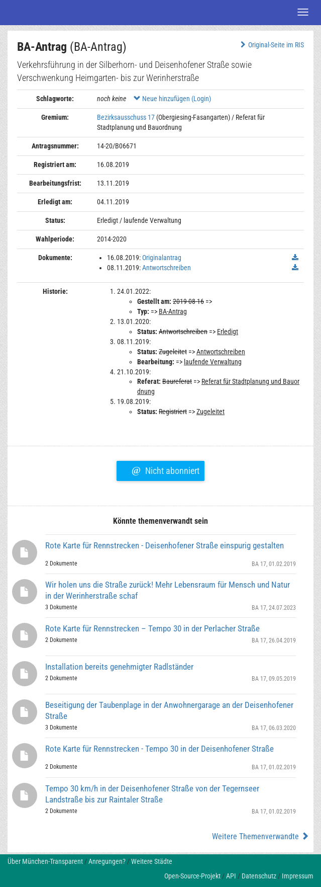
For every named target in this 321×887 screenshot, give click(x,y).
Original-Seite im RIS (271, 45)
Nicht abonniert (165, 469)
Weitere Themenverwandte (260, 836)
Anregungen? (107, 861)
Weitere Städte (151, 861)
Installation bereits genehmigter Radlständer (119, 667)
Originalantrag (161, 258)
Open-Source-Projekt (192, 876)
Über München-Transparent (45, 861)
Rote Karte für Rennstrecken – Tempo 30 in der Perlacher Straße (152, 628)
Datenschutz (259, 876)
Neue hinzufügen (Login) (172, 99)
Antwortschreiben (166, 268)
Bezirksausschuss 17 (126, 117)
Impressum (297, 876)
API (231, 876)
